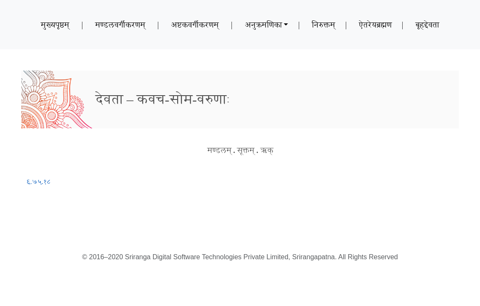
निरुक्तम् (323, 25)
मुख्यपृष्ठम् (55, 25)
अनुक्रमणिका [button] (263, 25)
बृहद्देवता (427, 25)
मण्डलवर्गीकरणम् (120, 25)
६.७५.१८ (38, 181)
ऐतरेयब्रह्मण (375, 25)
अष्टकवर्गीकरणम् (195, 25)
